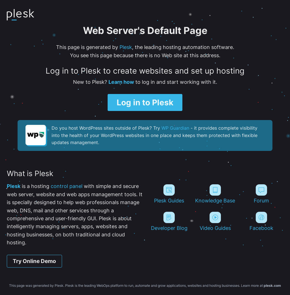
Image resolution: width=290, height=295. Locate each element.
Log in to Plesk (145, 102)
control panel (66, 186)
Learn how (121, 82)
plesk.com (272, 285)
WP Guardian (175, 128)
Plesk (126, 47)
